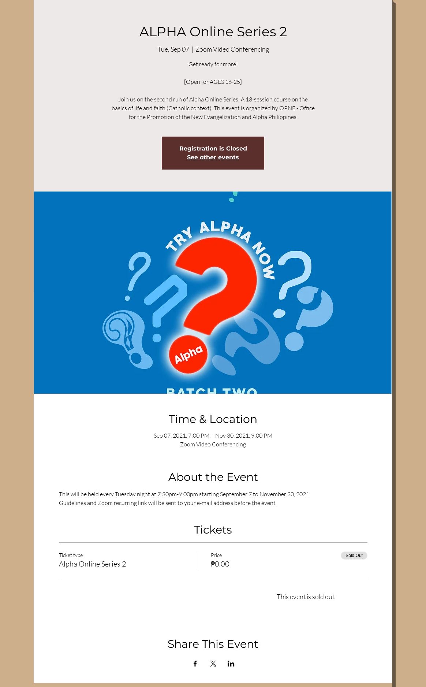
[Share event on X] (213, 663)
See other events (213, 157)
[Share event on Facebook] (195, 663)
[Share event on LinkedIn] (231, 663)
